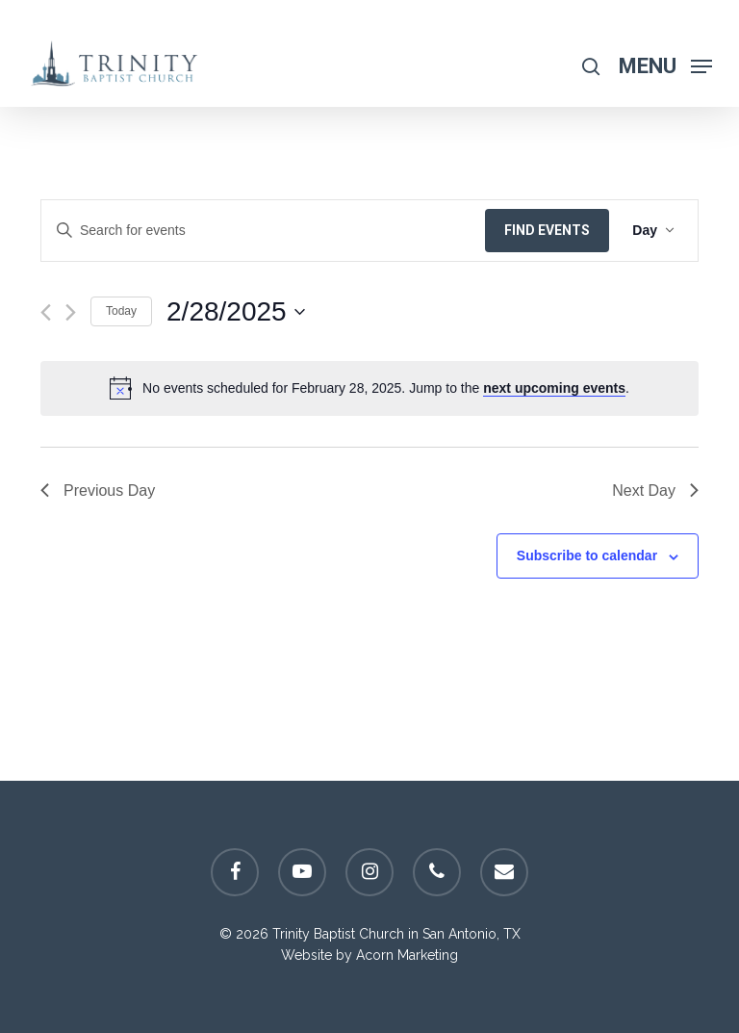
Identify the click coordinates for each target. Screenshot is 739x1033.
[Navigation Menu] (665, 65)
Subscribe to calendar (587, 555)
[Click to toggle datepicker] (235, 312)
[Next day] (70, 312)
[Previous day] (45, 312)
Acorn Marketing (407, 955)
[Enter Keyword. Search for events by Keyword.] (263, 230)
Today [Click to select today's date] (121, 311)
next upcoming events (554, 388)
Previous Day (97, 490)
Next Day (655, 490)
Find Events (547, 230)
